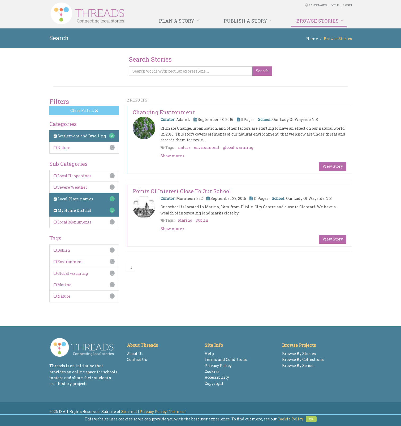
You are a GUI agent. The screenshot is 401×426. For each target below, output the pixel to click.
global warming (238, 147)
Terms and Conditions (226, 359)
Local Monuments (72, 222)
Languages (318, 5)
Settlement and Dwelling (80, 135)
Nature (62, 147)
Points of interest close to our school (182, 191)
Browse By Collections (303, 359)
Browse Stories (317, 21)
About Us (135, 353)
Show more (172, 155)
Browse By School (298, 365)
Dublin (62, 250)
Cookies (212, 371)
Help (335, 5)
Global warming (71, 273)
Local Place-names (73, 198)
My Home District (72, 210)
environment (206, 147)
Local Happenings (72, 175)
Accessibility (217, 377)
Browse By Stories (299, 353)
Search (262, 70)
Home (312, 38)
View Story (332, 166)
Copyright (214, 383)
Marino (62, 284)
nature (184, 147)
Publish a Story (245, 21)
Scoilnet (129, 411)
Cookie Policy (290, 418)
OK (311, 419)
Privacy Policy (218, 365)
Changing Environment (164, 112)
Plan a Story (177, 21)
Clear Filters (84, 110)
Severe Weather (70, 187)
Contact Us (137, 359)
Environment (68, 261)
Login (347, 5)
